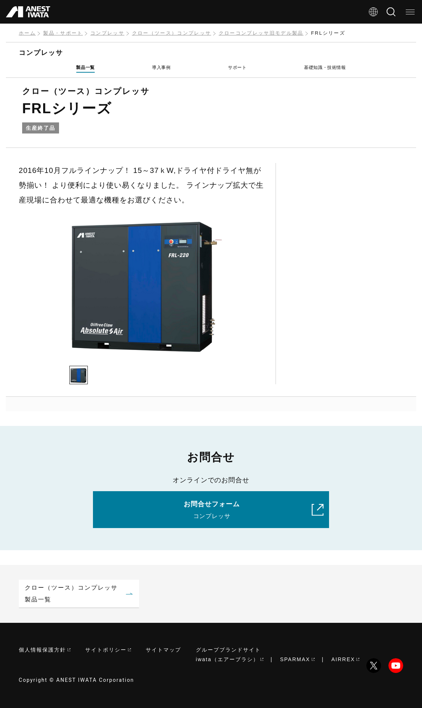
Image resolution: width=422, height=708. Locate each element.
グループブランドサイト (228, 650)
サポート (237, 67)
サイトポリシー (108, 650)
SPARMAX (297, 659)
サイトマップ (163, 650)
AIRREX (345, 659)
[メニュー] (410, 12)
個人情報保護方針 (44, 650)
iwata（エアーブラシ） (229, 659)
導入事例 (161, 67)
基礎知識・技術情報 (325, 67)
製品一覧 (85, 67)
